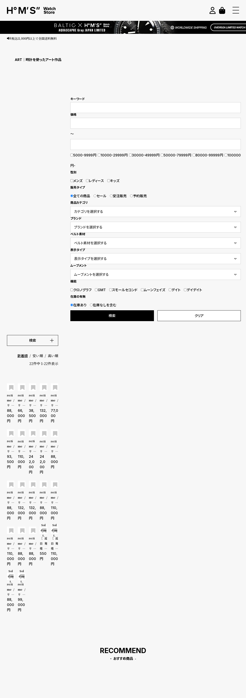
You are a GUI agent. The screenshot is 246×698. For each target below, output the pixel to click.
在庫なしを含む (103, 305)
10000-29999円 (113, 155)
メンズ (76, 181)
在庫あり (78, 305)
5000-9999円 (83, 155)
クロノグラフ (80, 290)
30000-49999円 (144, 155)
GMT (100, 290)
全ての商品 (80, 196)
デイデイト (193, 290)
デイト (174, 290)
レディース (95, 181)
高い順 (53, 355)
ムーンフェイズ (153, 290)
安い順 (38, 355)
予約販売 (138, 196)
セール (100, 196)
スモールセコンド (123, 290)
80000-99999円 (208, 155)
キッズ (113, 181)
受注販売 (118, 196)
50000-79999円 (176, 155)
